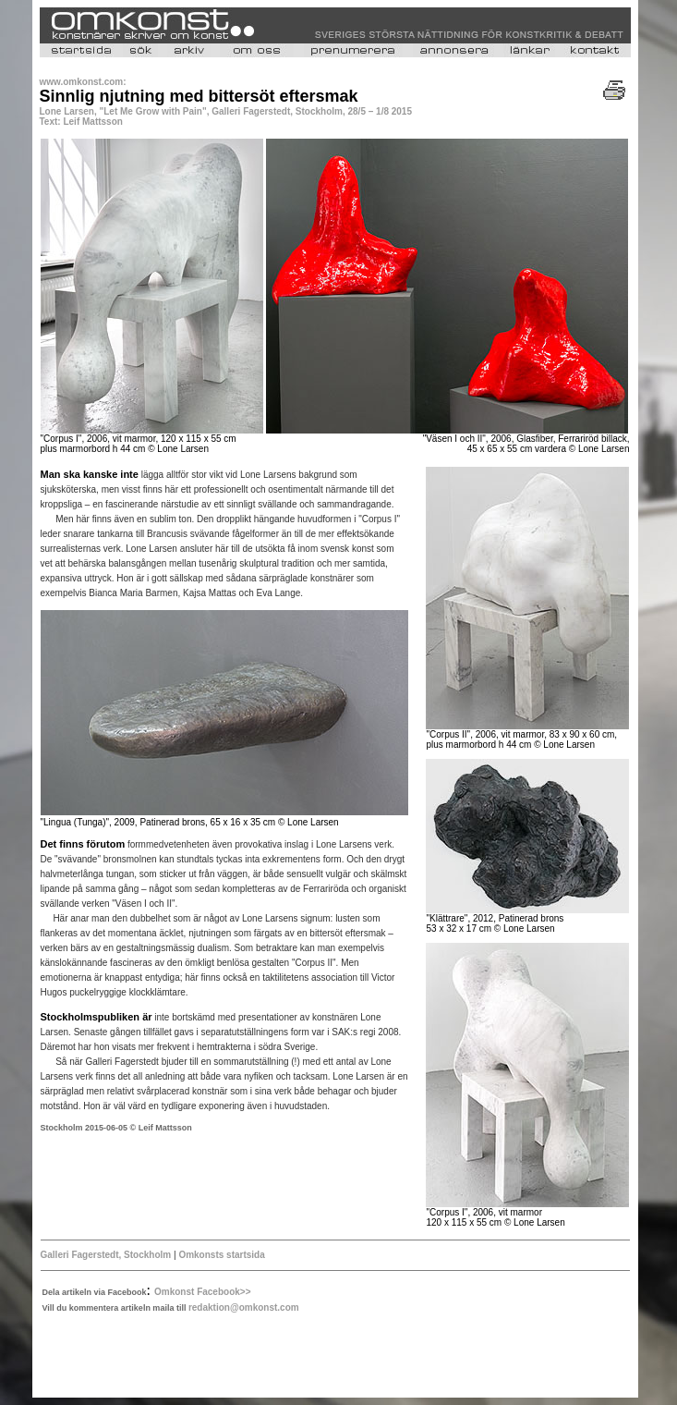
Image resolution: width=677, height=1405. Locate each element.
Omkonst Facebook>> (202, 1292)
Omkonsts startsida (220, 1255)
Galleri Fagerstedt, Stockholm (106, 1255)
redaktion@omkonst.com (243, 1307)
